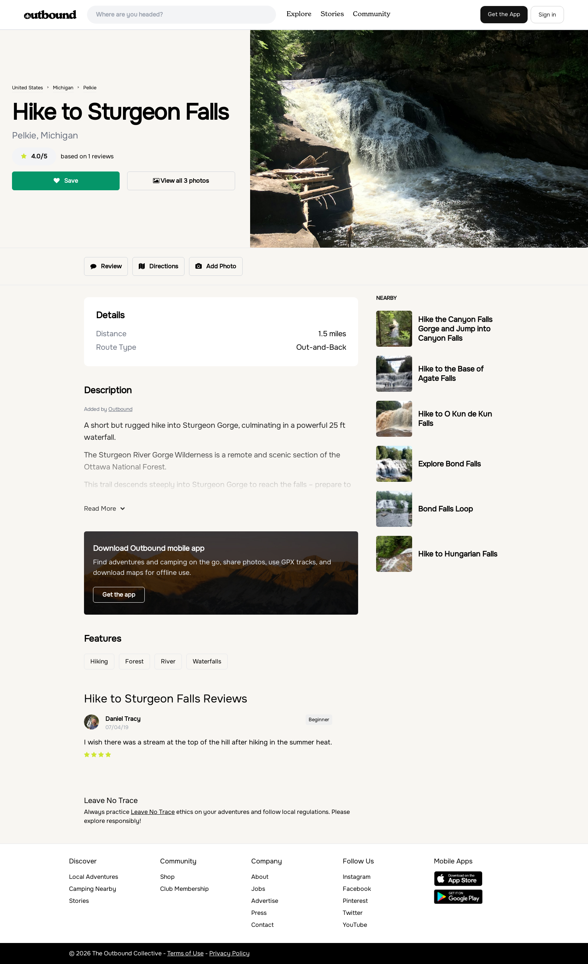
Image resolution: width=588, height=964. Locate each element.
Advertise (264, 901)
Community (371, 14)
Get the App (504, 14)
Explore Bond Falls (449, 464)
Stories (332, 14)
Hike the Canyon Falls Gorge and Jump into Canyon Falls (455, 329)
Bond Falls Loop (445, 509)
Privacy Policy (229, 953)
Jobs (258, 889)
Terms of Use (185, 953)
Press (259, 913)
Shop (167, 877)
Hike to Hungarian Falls (457, 554)
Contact (262, 925)
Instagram (356, 877)
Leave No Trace (153, 812)
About (259, 877)
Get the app (118, 595)
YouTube (355, 925)
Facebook (357, 889)
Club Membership (184, 889)
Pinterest (355, 901)
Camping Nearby (92, 889)
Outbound (120, 409)
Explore (299, 14)
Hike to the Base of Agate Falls (450, 373)
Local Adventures (93, 877)
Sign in (547, 14)
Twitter (353, 913)
